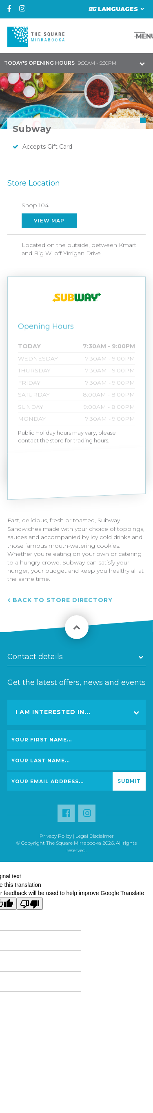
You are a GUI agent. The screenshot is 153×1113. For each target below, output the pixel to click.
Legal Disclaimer (94, 836)
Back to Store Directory (63, 605)
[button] (121, 36)
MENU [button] (142, 36)
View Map (49, 221)
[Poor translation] (30, 904)
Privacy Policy (56, 836)
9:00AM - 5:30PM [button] (60, 63)
